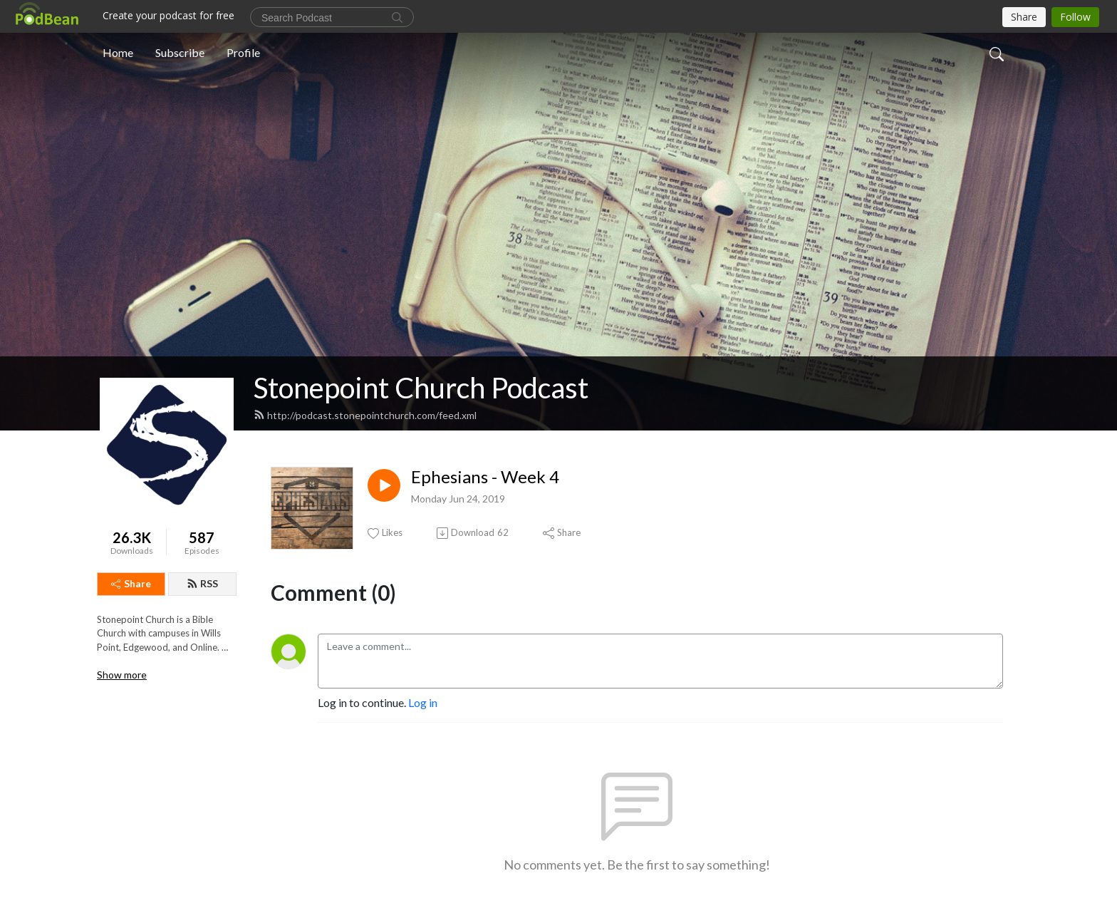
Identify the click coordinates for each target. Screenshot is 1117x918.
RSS (202, 583)
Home (118, 52)
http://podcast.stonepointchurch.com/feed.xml (365, 415)
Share (131, 583)
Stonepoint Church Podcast (421, 388)
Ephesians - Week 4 (485, 477)
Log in (422, 702)
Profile (243, 52)
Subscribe (179, 52)
